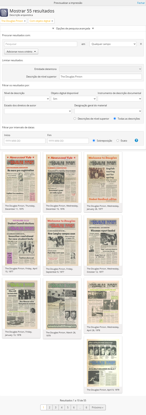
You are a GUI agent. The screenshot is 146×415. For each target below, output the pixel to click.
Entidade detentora (45, 69)
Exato (122, 140)
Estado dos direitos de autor (20, 105)
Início (7, 135)
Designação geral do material (90, 105)
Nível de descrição (14, 93)
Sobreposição (102, 140)
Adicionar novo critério (21, 51)
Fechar (141, 3)
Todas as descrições (126, 118)
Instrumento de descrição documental (119, 93)
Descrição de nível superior (41, 76)
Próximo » (97, 407)
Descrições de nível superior (91, 118)
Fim (49, 135)
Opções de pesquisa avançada (73, 28)
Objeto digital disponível (64, 93)
